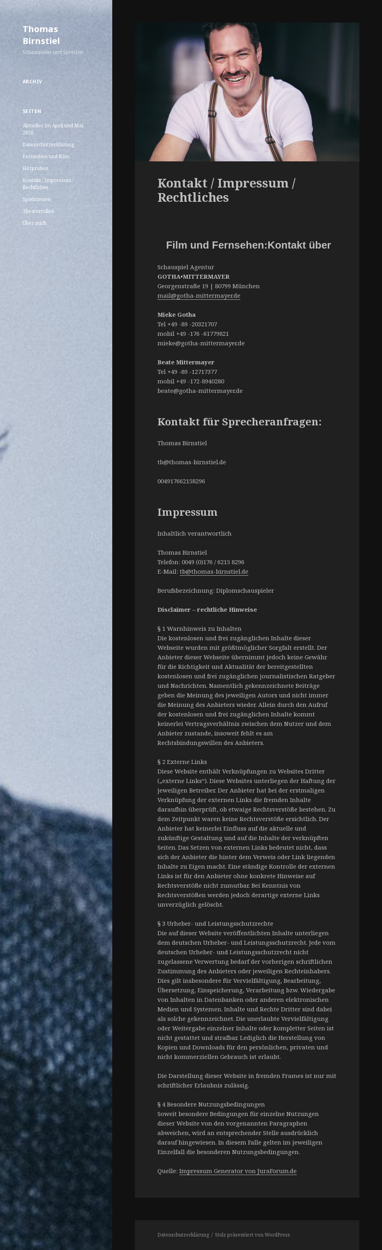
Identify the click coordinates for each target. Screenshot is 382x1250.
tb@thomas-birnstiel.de (214, 571)
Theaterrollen (38, 211)
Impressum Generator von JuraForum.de (238, 1171)
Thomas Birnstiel (41, 34)
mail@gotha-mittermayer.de (198, 295)
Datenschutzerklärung (48, 144)
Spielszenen (37, 199)
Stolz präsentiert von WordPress (252, 1234)
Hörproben (35, 168)
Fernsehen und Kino (46, 156)
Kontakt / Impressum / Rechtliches (48, 184)
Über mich (34, 223)
